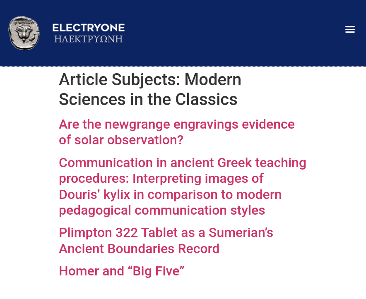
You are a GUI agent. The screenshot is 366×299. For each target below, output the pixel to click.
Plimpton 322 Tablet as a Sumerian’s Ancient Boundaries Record (166, 240)
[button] (350, 29)
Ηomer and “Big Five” (121, 271)
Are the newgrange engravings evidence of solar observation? (177, 132)
